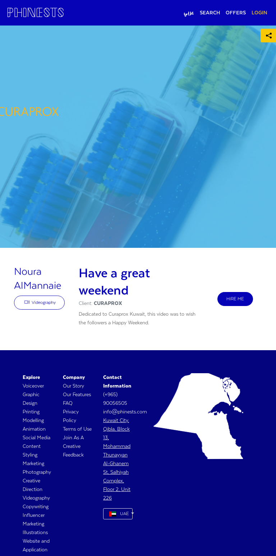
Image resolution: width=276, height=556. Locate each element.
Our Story (73, 386)
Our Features (77, 395)
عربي (189, 13)
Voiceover (33, 386)
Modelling (33, 420)
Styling (30, 455)
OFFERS (236, 13)
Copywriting (36, 507)
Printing (31, 412)
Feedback (73, 455)
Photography (37, 472)
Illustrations (35, 533)
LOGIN (259, 13)
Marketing (33, 464)
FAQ (68, 403)
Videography (40, 302)
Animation (34, 429)
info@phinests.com (125, 412)
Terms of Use (77, 429)
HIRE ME (235, 299)
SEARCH (210, 13)
